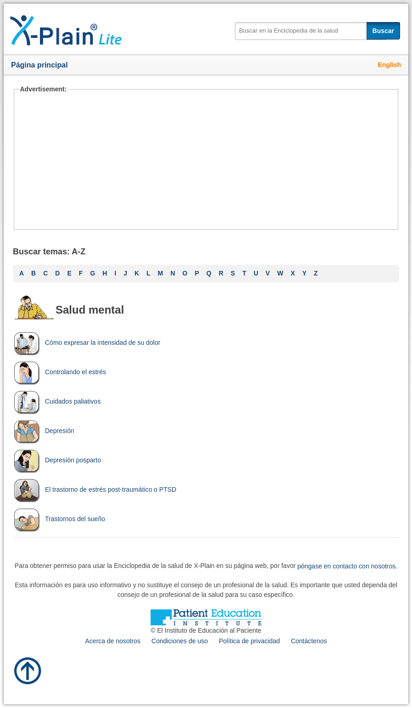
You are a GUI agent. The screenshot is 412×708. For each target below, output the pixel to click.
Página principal (39, 65)
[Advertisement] (206, 160)
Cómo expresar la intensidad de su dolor (86, 342)
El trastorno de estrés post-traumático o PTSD (94, 489)
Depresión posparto (57, 460)
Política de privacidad (249, 641)
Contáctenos (309, 641)
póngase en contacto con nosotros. (347, 565)
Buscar (383, 30)
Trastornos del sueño (59, 519)
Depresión (43, 430)
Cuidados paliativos (56, 401)
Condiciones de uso (179, 641)
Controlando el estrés (59, 372)
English (389, 64)
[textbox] (310, 31)
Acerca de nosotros (113, 641)
